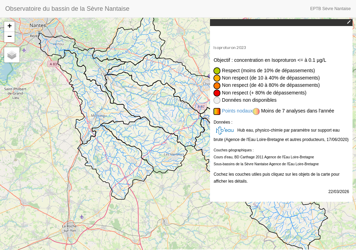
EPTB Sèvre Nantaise (330, 8)
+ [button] (9, 27)
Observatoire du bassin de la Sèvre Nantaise (67, 8)
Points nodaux (237, 111)
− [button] (9, 37)
